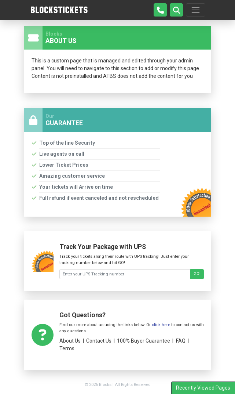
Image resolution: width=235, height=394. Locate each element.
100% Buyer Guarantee (143, 341)
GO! (197, 273)
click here (161, 324)
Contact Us (98, 341)
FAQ (181, 341)
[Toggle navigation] (195, 10)
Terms (66, 348)
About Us (70, 341)
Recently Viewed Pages (203, 388)
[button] (176, 10)
